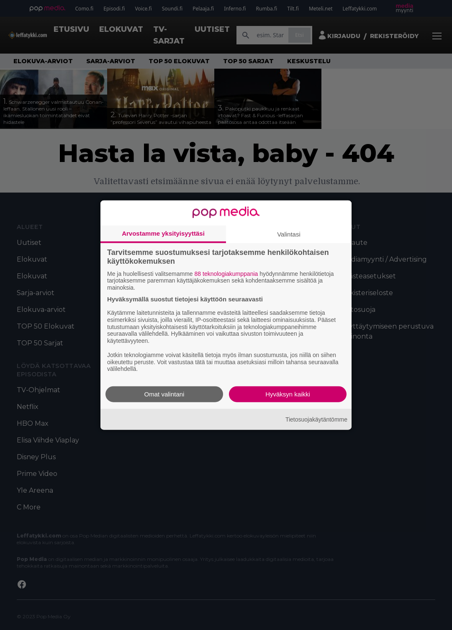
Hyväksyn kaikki (287, 394)
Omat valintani (164, 394)
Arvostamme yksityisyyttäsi (163, 233)
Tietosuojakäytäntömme (316, 419)
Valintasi (288, 233)
